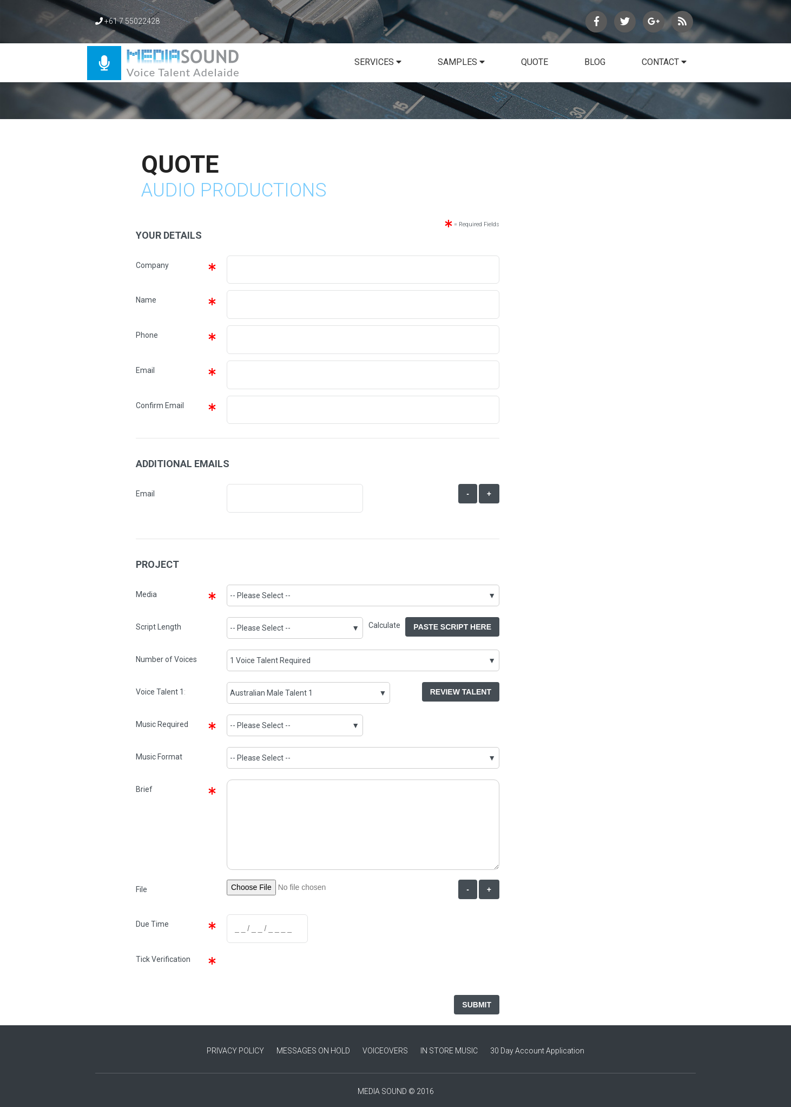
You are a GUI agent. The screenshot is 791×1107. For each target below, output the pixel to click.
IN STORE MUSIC (449, 1050)
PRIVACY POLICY (235, 1050)
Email (145, 370)
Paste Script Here (452, 627)
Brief (144, 789)
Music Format (159, 756)
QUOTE (534, 62)
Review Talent (460, 691)
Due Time (152, 924)
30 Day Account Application (537, 1050)
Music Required (162, 724)
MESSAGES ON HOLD (313, 1050)
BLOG (594, 62)
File (141, 889)
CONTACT (664, 62)
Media (146, 594)
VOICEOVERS (385, 1050)
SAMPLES (461, 62)
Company (152, 265)
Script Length (158, 627)
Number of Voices (166, 659)
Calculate (386, 625)
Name (146, 300)
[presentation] (307, 970)
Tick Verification (163, 959)
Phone (147, 335)
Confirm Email (160, 405)
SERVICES (377, 62)
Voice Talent (157, 691)
